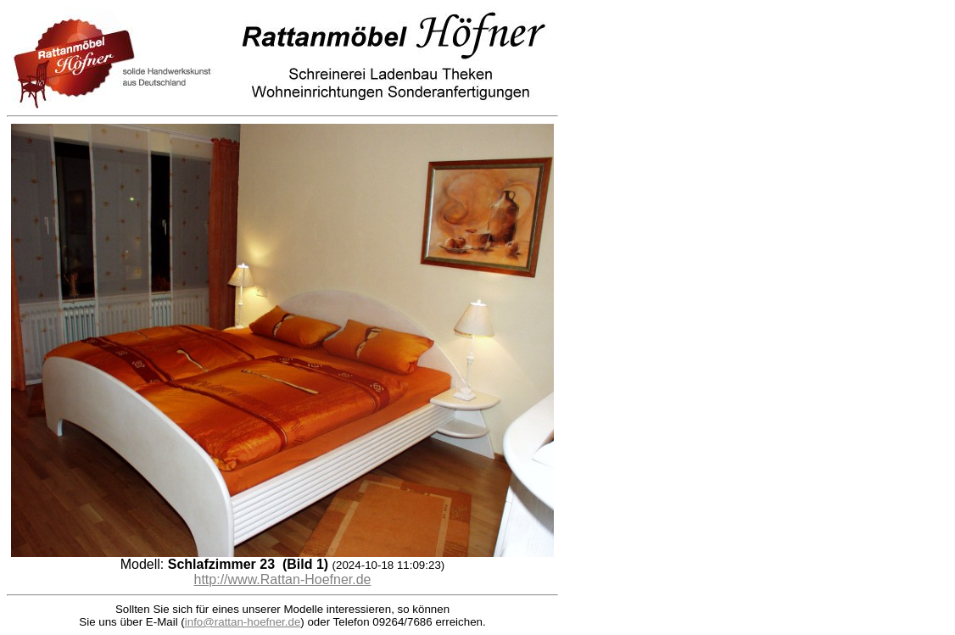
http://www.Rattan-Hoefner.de (282, 579)
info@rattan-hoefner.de (243, 622)
